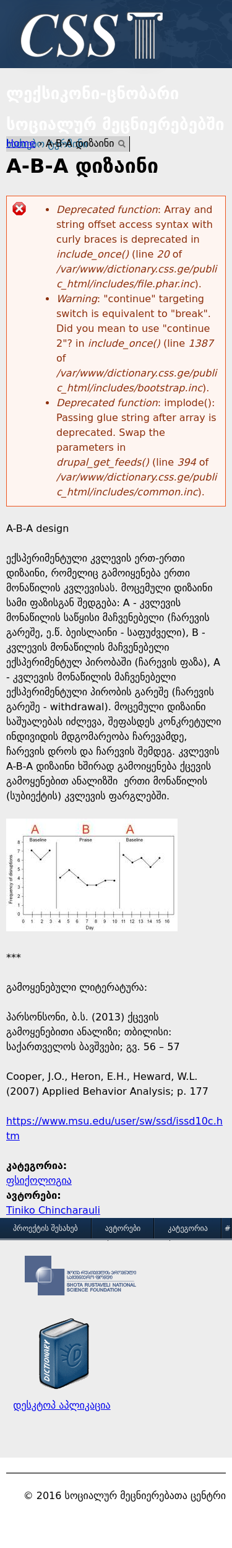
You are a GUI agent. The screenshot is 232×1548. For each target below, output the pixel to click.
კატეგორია (187, 1228)
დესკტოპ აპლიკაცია (61, 1405)
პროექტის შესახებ (45, 1228)
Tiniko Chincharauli (53, 1210)
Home (20, 143)
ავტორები (123, 1228)
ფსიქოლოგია (39, 1180)
